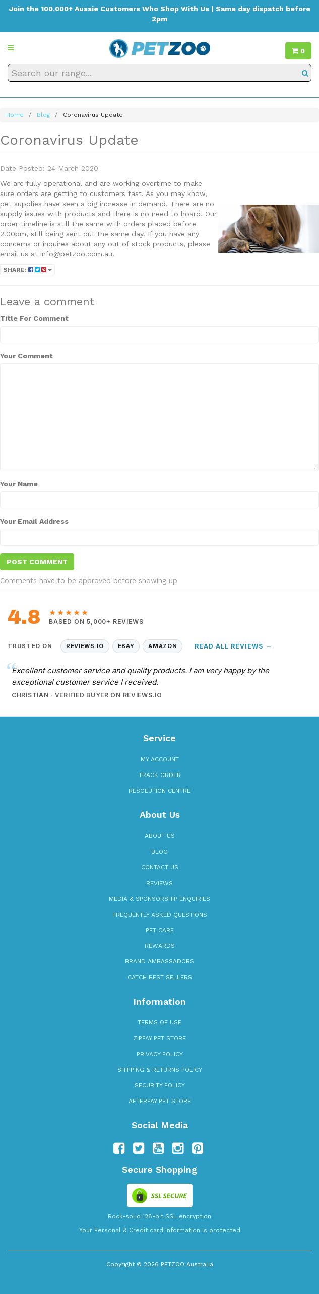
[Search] (305, 73)
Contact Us (159, 867)
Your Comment (26, 356)
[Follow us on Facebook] (118, 1148)
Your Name (19, 484)
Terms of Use (159, 1022)
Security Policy (160, 1085)
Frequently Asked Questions (159, 914)
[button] (11, 48)
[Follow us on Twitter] (138, 1148)
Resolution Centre (159, 790)
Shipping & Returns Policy (159, 1069)
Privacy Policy (160, 1054)
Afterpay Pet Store (160, 1101)
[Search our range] (159, 73)
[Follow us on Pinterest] (197, 1148)
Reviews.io (85, 646)
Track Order (160, 775)
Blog (159, 851)
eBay (126, 646)
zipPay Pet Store (159, 1038)
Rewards (160, 945)
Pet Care (160, 930)
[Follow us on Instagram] (177, 1148)
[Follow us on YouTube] (158, 1148)
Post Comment (37, 562)
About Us (160, 835)
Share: (27, 269)
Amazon (162, 646)
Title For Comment (34, 318)
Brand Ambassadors (159, 961)
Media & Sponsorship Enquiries (159, 898)
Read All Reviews (233, 646)
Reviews (159, 883)
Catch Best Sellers (159, 977)
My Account (160, 759)
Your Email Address (34, 521)
